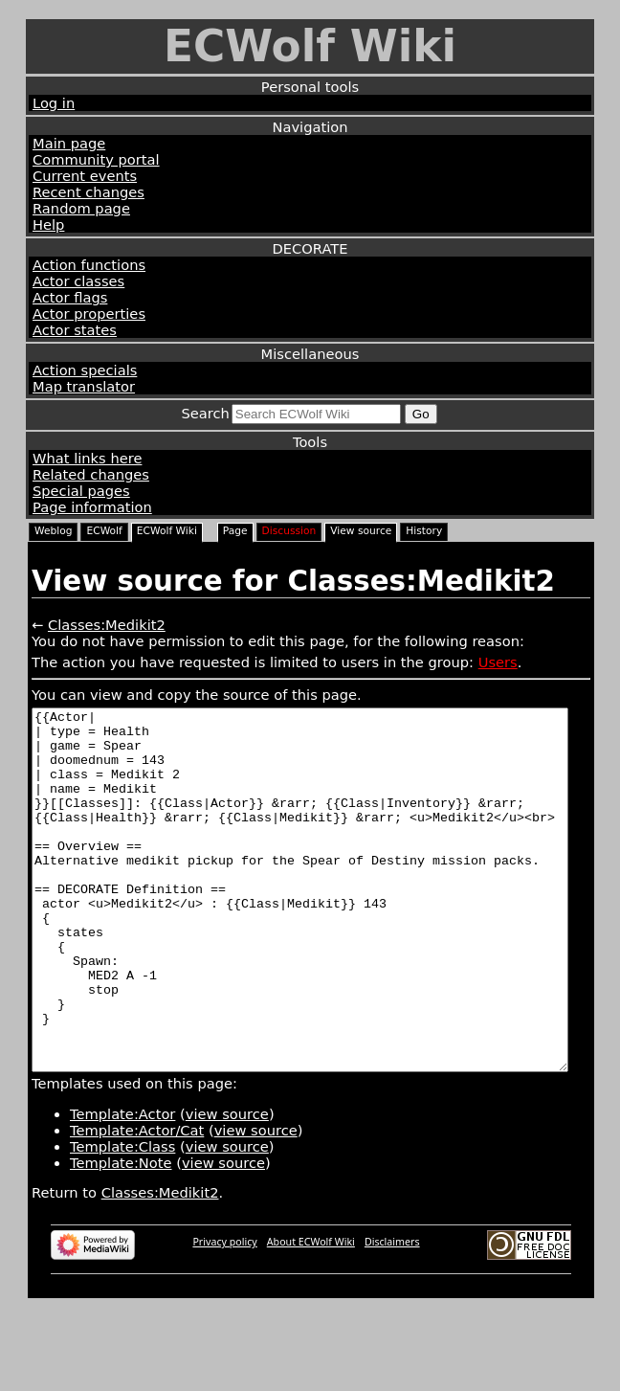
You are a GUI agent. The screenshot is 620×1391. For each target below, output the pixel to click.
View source (360, 531)
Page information (92, 507)
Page (235, 531)
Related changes (91, 474)
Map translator (84, 386)
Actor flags (70, 297)
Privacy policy (224, 1313)
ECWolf (104, 531)
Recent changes (88, 192)
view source (227, 1186)
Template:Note (121, 1234)
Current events (85, 176)
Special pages (81, 490)
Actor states (75, 330)
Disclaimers (392, 1313)
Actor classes (78, 281)
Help (48, 224)
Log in (54, 103)
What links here (87, 458)
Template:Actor (122, 1186)
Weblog (53, 531)
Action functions (89, 265)
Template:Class (122, 1218)
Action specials (85, 370)
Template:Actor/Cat (137, 1202)
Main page (69, 143)
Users (498, 662)
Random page (81, 208)
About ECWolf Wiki (311, 1313)
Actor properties (89, 313)
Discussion (289, 531)
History (424, 531)
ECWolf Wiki (310, 46)
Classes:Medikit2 (107, 625)
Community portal (96, 159)
